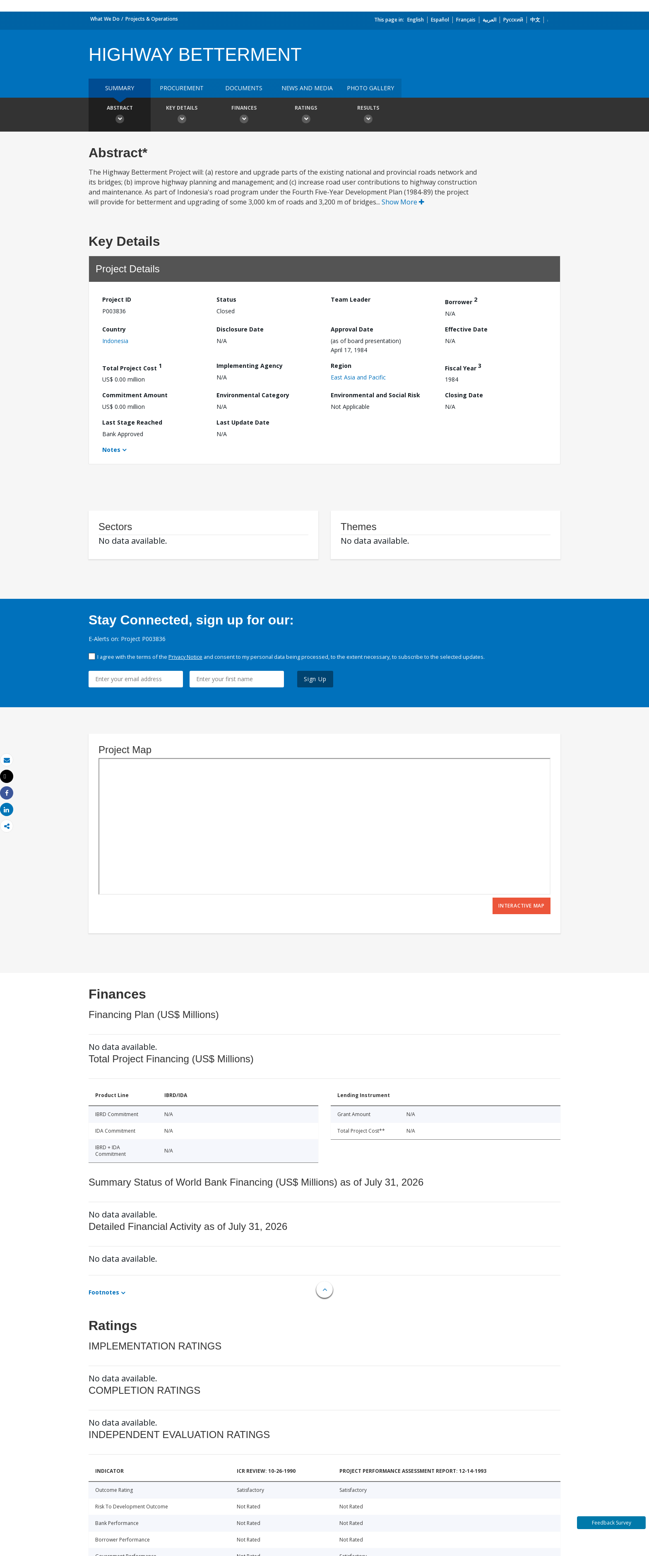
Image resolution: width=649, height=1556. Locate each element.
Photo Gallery (370, 88)
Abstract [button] (119, 115)
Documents (243, 88)
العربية (489, 19)
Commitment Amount (135, 395)
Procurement (182, 88)
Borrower (461, 300)
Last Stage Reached (132, 422)
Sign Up (315, 679)
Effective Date (466, 329)
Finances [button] (243, 115)
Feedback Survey (611, 1522)
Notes (111, 450)
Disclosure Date (240, 329)
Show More (403, 202)
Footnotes (104, 1292)
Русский (513, 19)
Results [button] (368, 115)
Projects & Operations (151, 18)
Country (114, 329)
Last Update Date (242, 422)
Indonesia (115, 341)
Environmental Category (252, 395)
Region (341, 366)
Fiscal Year (463, 367)
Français (466, 19)
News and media (307, 88)
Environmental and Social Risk (375, 395)
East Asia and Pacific (358, 377)
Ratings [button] (305, 115)
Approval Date (352, 329)
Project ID (116, 299)
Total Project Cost (132, 367)
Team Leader (350, 299)
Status (226, 299)
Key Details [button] (181, 115)
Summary (119, 88)
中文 (535, 19)
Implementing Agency (249, 366)
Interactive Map (521, 905)
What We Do (105, 18)
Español (440, 19)
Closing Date (464, 395)
